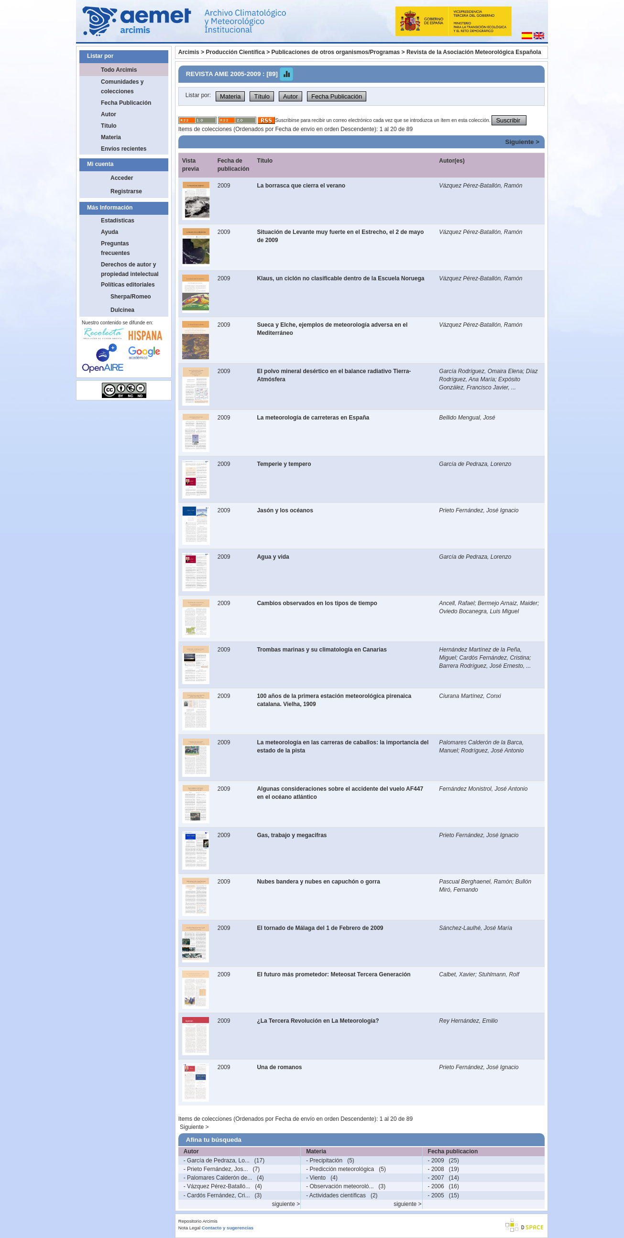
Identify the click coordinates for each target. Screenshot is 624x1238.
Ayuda (109, 232)
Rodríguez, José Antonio (492, 750)
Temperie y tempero (284, 464)
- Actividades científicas (336, 1195)
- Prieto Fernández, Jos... (216, 1169)
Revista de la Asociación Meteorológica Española (473, 52)
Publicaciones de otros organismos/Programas (336, 52)
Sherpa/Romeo (130, 296)
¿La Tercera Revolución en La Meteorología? (318, 1020)
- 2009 (436, 1160)
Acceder (121, 178)
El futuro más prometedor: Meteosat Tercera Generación (333, 974)
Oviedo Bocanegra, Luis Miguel (479, 611)
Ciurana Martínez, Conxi (470, 696)
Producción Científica (235, 52)
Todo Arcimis (119, 69)
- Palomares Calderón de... (218, 1177)
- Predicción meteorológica (340, 1169)
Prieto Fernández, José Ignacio (478, 510)
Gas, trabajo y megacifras (292, 835)
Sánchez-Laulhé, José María (475, 928)
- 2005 (436, 1195)
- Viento (316, 1177)
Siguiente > (522, 141)
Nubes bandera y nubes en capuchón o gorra (318, 881)
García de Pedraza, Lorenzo (475, 464)
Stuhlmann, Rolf (498, 974)
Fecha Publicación (126, 102)
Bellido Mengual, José (467, 417)
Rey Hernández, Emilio (468, 1020)
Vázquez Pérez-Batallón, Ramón (480, 185)
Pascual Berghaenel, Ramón (475, 881)
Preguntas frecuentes (115, 248)
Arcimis (188, 52)
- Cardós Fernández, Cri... (217, 1195)
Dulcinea (122, 310)
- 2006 (436, 1186)
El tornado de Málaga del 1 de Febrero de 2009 (320, 928)
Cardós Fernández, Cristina (494, 657)
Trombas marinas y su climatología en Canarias (321, 649)
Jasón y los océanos (285, 510)
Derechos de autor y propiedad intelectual (130, 269)
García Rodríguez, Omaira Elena (481, 371)
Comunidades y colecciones (122, 86)
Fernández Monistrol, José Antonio (483, 788)
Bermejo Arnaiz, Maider (507, 603)
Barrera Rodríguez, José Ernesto (481, 666)
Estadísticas (117, 220)
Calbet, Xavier (457, 974)
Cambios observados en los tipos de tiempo (317, 603)
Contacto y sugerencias (227, 1227)
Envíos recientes (123, 148)
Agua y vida (273, 556)
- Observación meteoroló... (339, 1186)
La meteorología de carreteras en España (313, 417)
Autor (108, 114)
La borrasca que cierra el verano (301, 185)
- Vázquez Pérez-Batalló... (217, 1186)
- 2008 (436, 1169)
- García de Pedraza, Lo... (217, 1160)
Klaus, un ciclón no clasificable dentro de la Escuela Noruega (340, 278)
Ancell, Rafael (456, 603)
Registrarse (126, 191)
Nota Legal (189, 1227)
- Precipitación (324, 1160)
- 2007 (436, 1177)
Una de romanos (279, 1067)
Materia (111, 137)
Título (109, 125)
